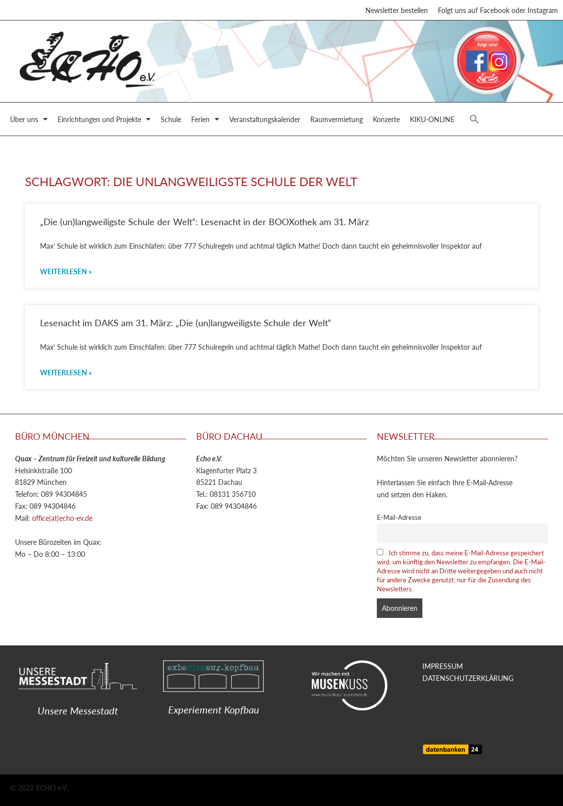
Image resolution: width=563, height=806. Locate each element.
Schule (171, 119)
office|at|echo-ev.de (62, 518)
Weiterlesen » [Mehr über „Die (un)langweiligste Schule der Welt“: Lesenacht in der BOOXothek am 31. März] (66, 271)
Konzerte (386, 119)
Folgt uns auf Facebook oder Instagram (498, 10)
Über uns (29, 119)
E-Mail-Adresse (399, 517)
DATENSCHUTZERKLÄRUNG (467, 678)
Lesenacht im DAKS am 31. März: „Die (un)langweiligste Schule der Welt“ (185, 322)
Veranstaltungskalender (264, 119)
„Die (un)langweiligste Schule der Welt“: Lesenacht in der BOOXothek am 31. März (204, 221)
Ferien (205, 119)
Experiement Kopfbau (213, 709)
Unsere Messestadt (78, 710)
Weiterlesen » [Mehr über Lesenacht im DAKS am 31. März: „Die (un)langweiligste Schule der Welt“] (66, 372)
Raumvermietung (336, 119)
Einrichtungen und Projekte (104, 119)
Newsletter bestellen (396, 10)
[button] (474, 119)
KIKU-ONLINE (432, 119)
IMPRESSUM (442, 666)
